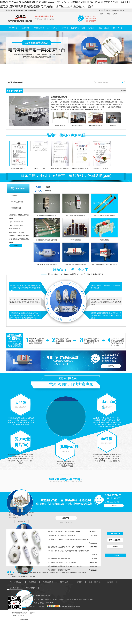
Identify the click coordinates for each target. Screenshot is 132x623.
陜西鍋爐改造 (22, 572)
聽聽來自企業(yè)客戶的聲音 (66, 479)
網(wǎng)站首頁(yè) (16, 582)
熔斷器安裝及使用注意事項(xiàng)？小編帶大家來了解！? (66, 547)
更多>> (123, 90)
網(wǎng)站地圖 (115, 12)
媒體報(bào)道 (115, 533)
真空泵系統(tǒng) (44, 572)
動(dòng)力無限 (75, 606)
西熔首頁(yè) (13, 28)
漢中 (87, 599)
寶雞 (84, 599)
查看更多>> (21, 522)
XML (68, 599)
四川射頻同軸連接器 (79, 572)
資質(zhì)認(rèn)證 (78, 28)
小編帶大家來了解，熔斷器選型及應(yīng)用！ (62, 535)
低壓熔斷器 (25, 28)
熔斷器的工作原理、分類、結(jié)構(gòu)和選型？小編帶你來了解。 (69, 551)
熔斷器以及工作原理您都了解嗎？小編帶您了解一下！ (65, 531)
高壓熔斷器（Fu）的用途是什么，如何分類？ (62, 562)
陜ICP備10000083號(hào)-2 (43, 599)
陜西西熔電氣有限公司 (59, 97)
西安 (81, 599)
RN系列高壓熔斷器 (17, 202)
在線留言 (121, 10)
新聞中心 (66, 518)
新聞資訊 (91, 28)
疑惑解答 (115, 546)
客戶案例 (65, 28)
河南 (74, 599)
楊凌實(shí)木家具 (32, 572)
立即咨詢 (16, 245)
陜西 (71, 599)
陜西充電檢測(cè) (55, 572)
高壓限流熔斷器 (39, 28)
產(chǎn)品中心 (52, 28)
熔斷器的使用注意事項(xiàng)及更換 (59, 558)
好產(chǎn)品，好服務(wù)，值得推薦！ (24, 576)
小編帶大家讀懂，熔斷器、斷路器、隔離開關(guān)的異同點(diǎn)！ (69, 539)
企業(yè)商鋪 (108, 12)
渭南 (90, 599)
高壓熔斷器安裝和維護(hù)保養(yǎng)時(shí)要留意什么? (65, 566)
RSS (64, 599)
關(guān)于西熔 (104, 28)
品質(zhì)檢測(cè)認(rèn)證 (66, 135)
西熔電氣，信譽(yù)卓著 (24, 610)
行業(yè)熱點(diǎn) (115, 540)
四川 (77, 599)
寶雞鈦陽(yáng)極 (67, 572)
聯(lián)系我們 (102, 12)
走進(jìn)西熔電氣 (14, 91)
